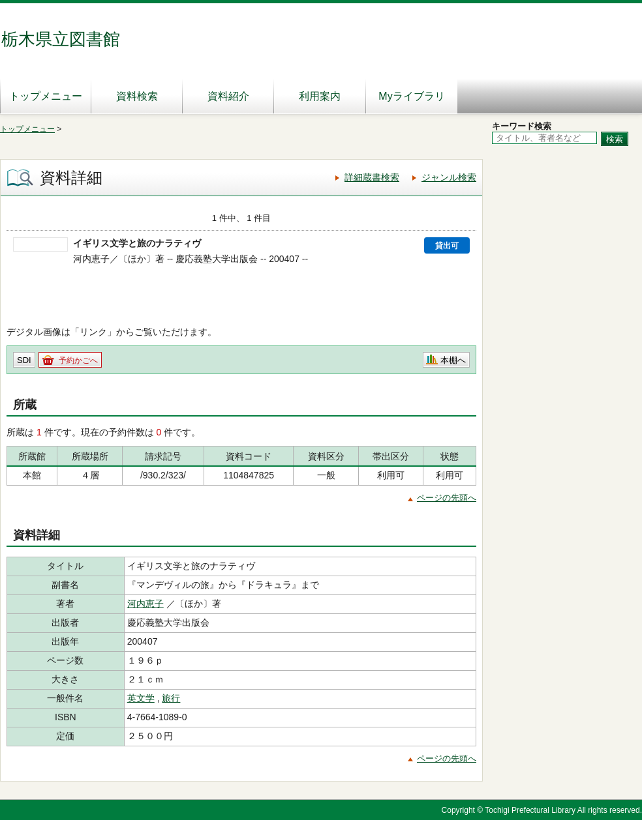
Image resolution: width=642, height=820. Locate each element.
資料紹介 (228, 96)
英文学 (141, 698)
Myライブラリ (411, 96)
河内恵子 (145, 603)
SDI (24, 360)
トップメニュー (45, 96)
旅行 (171, 698)
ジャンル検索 (448, 177)
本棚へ (453, 360)
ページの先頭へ (446, 498)
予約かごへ (78, 360)
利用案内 (320, 96)
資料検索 (137, 96)
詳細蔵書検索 (371, 177)
